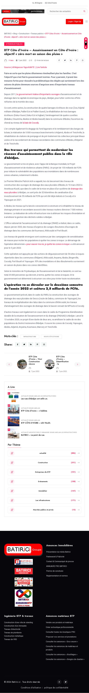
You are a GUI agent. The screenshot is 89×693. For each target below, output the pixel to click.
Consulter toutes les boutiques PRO (60, 632)
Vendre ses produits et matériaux (59, 622)
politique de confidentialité (56, 687)
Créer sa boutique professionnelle (60, 627)
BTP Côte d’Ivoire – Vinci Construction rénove (35, 360)
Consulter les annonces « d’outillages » (61, 654)
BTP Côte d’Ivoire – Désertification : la (62, 360)
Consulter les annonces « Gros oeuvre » (62, 641)
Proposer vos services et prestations (61, 637)
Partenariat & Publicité (55, 557)
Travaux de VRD (10, 639)
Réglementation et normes (57, 576)
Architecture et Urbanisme (39, 432)
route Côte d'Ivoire (51, 336)
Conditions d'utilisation (31, 687)
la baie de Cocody (30, 122)
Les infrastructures (48, 396)
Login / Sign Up (74, 21)
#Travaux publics (14, 44)
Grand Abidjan (34, 396)
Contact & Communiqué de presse (60, 561)
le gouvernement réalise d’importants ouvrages (38, 94)
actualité (25, 396)
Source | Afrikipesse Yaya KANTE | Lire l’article (25, 67)
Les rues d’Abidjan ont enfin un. (34, 398)
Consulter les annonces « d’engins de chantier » (65, 659)
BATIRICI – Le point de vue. (33, 435)
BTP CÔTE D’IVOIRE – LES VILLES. (36, 423)
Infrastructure (29, 336)
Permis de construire (54, 571)
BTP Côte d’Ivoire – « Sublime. (34, 410)
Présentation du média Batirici (58, 552)
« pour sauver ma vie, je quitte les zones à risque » (48, 244)
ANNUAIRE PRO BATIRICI (56, 566)
